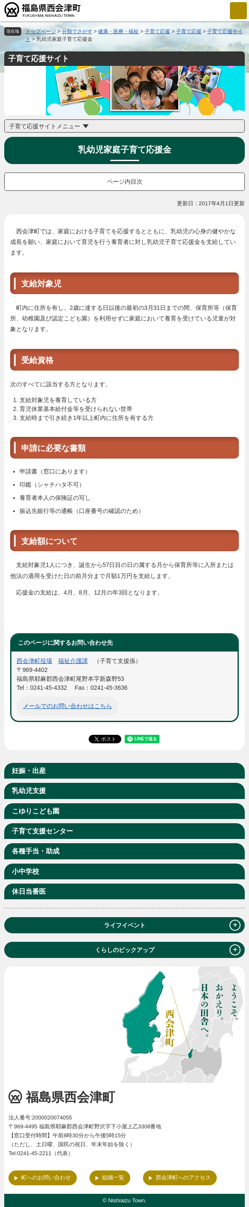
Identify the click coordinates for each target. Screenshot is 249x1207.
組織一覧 (113, 1177)
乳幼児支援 (29, 790)
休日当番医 (29, 891)
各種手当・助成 (35, 851)
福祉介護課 (73, 660)
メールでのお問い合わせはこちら (67, 706)
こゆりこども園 (35, 811)
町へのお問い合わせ (46, 1177)
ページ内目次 (125, 181)
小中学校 (25, 871)
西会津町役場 (34, 660)
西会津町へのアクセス (183, 1177)
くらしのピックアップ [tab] (168, 949)
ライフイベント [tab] (172, 925)
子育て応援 (157, 31)
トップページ (40, 31)
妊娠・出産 (29, 770)
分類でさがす (77, 31)
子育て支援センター (42, 831)
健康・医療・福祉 (118, 31)
